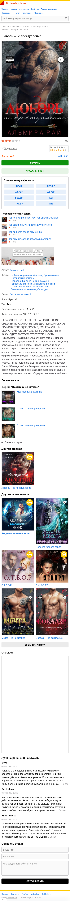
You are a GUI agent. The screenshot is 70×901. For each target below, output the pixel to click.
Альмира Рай (39, 26)
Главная (5, 26)
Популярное (27, 13)
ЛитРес (25, 894)
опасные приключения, (24, 289)
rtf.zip (51, 186)
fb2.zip (19, 198)
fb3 (51, 204)
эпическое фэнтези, (44, 284)
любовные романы (21, 26)
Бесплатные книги (49, 9)
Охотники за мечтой (20, 294)
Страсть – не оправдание (31, 408)
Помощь (4, 894)
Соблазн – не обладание (49, 638)
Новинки (13, 9)
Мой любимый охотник (29, 391)
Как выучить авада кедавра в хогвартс (30, 239)
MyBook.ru (35, 894)
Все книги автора (35, 645)
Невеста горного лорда (48, 547)
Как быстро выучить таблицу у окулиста (30, 225)
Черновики (39, 13)
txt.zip (19, 204)
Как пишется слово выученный (25, 232)
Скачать (35, 163)
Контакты (15, 894)
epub (19, 186)
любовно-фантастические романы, (30, 281)
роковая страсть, (42, 286)
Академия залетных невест (16, 533)
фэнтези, (38, 275)
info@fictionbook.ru (9, 898)
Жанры (4, 9)
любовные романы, (21, 275)
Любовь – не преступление (16, 488)
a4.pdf (19, 192)
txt (51, 198)
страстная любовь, (21, 286)
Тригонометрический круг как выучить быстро (33, 217)
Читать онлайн (35, 171)
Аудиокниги (24, 9)
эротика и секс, (52, 275)
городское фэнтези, (21, 284)
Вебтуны (35, 9)
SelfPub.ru (46, 894)
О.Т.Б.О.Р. (6, 585)
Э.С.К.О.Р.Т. (42, 585)
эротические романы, (23, 278)
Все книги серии (13, 442)
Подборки (5, 13)
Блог (18, 13)
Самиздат (42, 289)
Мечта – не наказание (13, 638)
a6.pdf (51, 192)
